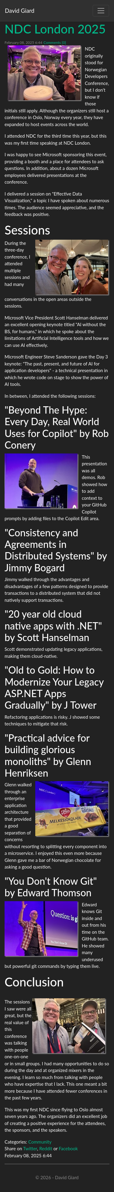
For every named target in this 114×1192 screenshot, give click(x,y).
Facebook (68, 1148)
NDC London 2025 (55, 29)
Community (40, 1141)
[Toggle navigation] (101, 10)
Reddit (45, 1148)
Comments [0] (54, 42)
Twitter (30, 1148)
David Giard (19, 10)
